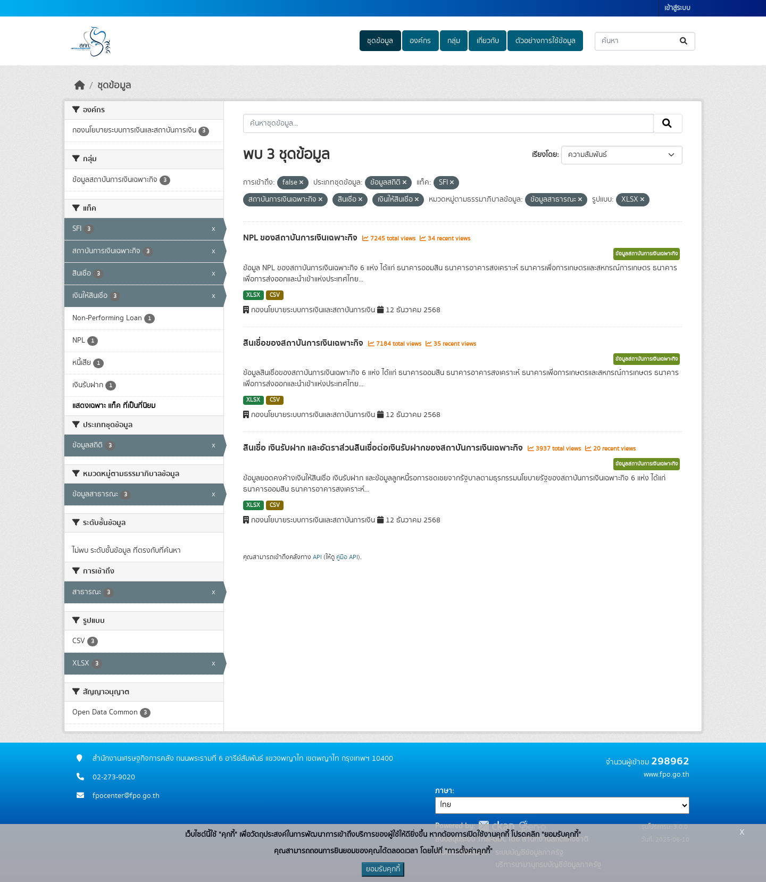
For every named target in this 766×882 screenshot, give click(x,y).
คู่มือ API (347, 557)
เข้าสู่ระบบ (677, 8)
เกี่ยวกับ (488, 41)
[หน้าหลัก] (79, 86)
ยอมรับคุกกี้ (383, 869)
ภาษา (443, 791)
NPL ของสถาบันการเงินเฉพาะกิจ (301, 238)
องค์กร (420, 41)
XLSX (253, 295)
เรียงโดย (544, 154)
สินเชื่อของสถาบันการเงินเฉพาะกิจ (304, 343)
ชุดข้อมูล (380, 41)
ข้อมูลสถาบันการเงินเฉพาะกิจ (646, 253)
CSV (275, 295)
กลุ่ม (453, 41)
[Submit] (684, 41)
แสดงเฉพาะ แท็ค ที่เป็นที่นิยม (113, 406)
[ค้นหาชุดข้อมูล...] (645, 41)
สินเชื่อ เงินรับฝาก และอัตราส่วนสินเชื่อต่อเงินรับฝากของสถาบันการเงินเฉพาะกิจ (384, 448)
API (317, 557)
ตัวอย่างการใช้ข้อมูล (545, 41)
